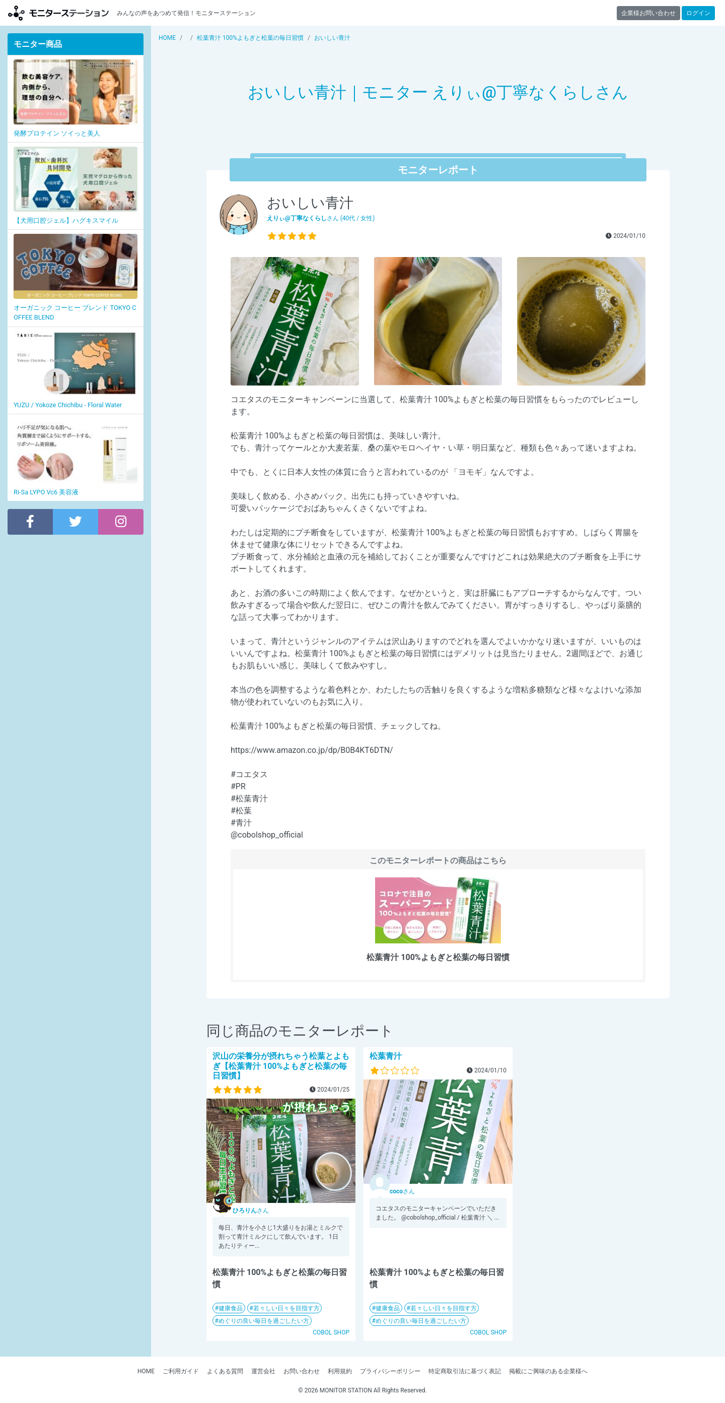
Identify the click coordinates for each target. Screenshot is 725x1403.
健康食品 (231, 1308)
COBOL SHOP (331, 1332)
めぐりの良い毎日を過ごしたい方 (264, 1320)
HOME (146, 1371)
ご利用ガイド (181, 1371)
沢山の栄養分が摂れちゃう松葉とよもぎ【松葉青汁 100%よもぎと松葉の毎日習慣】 (280, 1065)
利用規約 (340, 1371)
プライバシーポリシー (390, 1371)
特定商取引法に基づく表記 (464, 1371)
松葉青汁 (386, 1056)
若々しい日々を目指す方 (286, 1308)
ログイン (698, 13)
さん (251, 1210)
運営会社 (263, 1371)
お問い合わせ (301, 1371)
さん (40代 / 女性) (321, 218)
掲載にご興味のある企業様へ (548, 1371)
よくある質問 (225, 1371)
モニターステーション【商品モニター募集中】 (58, 13)
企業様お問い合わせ (648, 13)
